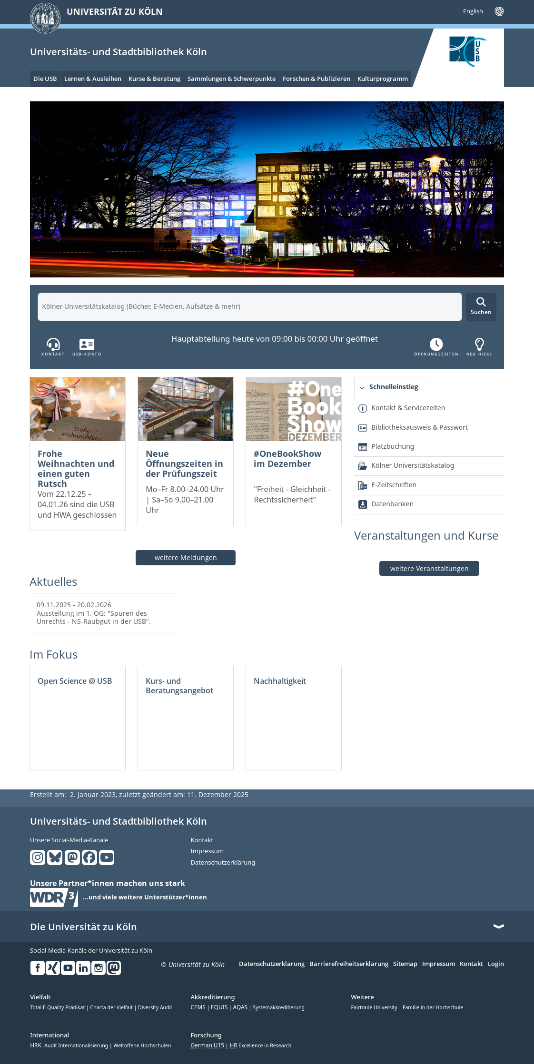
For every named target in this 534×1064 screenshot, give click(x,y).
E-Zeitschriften (393, 484)
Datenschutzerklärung (222, 863)
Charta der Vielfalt (112, 1007)
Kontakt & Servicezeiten (408, 407)
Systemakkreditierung (279, 1007)
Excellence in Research (260, 1045)
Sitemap (405, 964)
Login (496, 964)
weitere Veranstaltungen (429, 568)
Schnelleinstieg (393, 386)
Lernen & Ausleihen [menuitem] (92, 78)
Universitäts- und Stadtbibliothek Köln (118, 51)
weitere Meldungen (186, 557)
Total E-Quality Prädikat (58, 1007)
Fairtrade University (375, 1007)
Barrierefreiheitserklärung (348, 964)
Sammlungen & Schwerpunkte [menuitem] (232, 78)
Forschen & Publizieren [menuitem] (316, 78)
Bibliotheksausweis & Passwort (419, 427)
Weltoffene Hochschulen (142, 1045)
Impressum (207, 851)
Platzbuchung (392, 446)
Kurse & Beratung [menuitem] (154, 78)
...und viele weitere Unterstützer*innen (145, 897)
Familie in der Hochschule (433, 1007)
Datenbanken (392, 503)
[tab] (391, 388)
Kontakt (201, 840)
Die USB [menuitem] (45, 78)
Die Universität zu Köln (83, 927)
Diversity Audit (155, 1007)
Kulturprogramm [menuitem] (382, 78)
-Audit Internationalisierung (69, 1045)
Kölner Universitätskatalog (412, 465)
